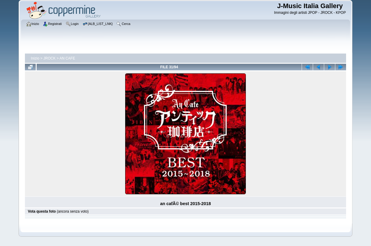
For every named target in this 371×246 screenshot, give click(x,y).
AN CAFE (67, 58)
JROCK (50, 58)
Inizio (35, 58)
